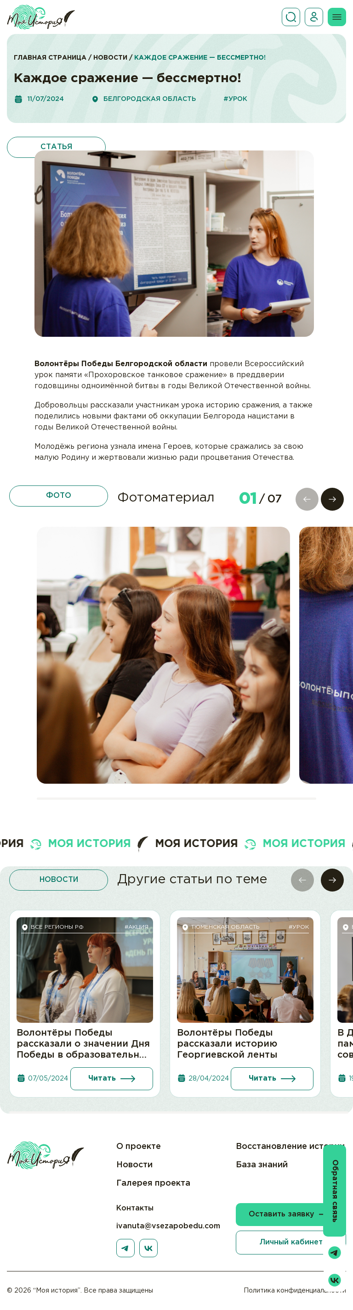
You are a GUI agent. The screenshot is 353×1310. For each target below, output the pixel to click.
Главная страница (50, 58)
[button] (332, 499)
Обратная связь (334, 1190)
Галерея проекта (153, 1183)
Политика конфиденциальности (295, 1290)
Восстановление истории (290, 1146)
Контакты (135, 1208)
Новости (110, 58)
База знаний (262, 1165)
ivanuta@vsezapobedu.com (168, 1226)
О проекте (138, 1146)
